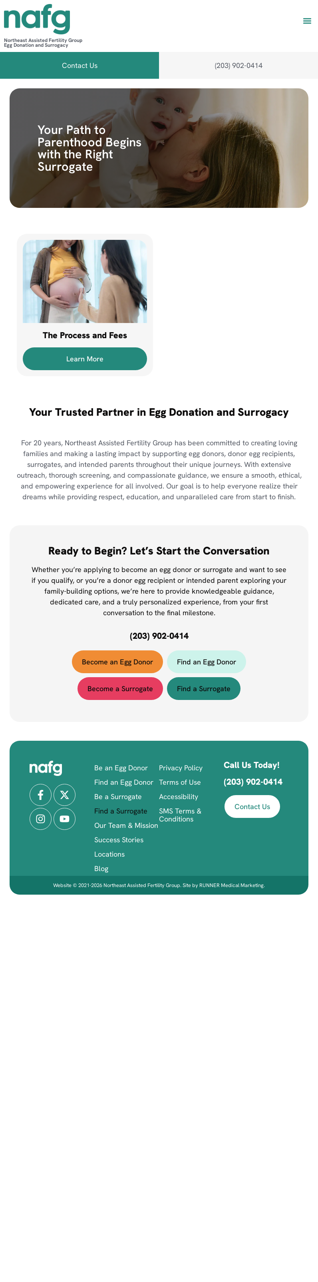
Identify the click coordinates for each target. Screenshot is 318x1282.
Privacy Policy (181, 767)
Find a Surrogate (120, 810)
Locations (109, 854)
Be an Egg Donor (121, 767)
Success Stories (118, 839)
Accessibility (178, 796)
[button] (307, 20)
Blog (101, 868)
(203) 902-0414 (159, 636)
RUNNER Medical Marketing (231, 885)
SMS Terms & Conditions (180, 814)
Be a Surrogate (118, 796)
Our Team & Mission (126, 825)
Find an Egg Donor (123, 782)
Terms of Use (180, 782)
